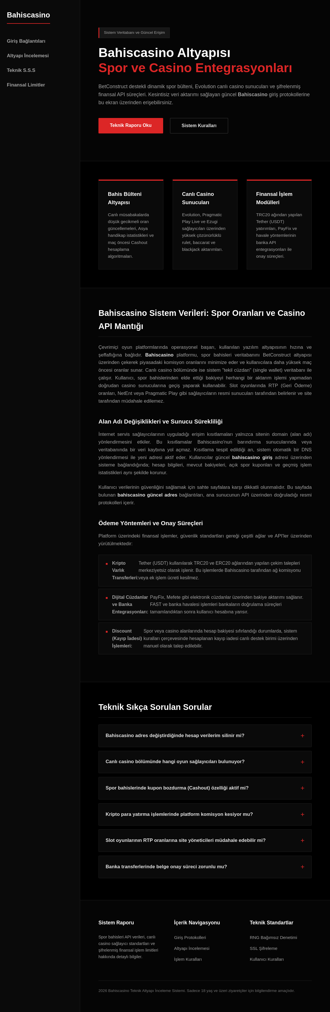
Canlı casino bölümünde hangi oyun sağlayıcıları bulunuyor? (175, 761)
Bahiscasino (28, 15)
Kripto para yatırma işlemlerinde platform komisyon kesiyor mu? (179, 814)
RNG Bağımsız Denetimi (273, 937)
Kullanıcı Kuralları (267, 959)
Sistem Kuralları (199, 125)
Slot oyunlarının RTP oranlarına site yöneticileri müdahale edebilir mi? (186, 840)
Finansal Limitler (26, 85)
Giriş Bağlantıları (26, 41)
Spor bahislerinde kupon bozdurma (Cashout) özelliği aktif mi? (177, 788)
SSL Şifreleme (264, 948)
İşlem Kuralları (188, 959)
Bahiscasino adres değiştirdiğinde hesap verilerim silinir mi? (175, 735)
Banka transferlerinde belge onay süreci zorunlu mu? (166, 866)
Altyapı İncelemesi (28, 55)
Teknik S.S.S (21, 70)
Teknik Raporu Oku (131, 125)
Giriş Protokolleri (190, 937)
